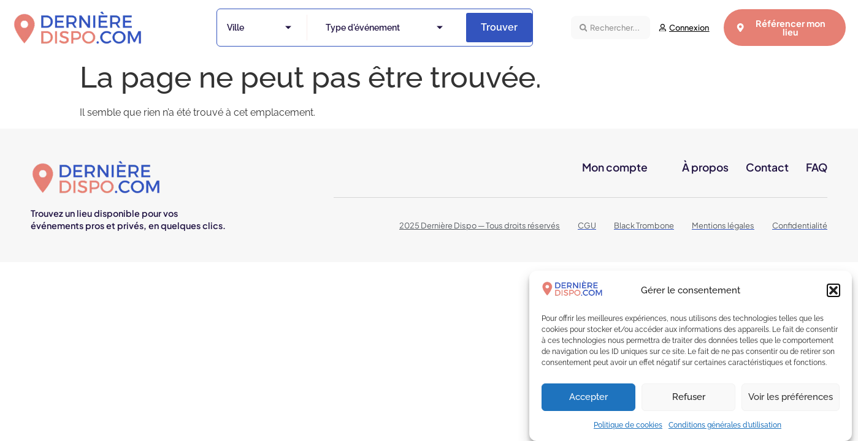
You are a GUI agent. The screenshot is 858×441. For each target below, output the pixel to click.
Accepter (588, 400)
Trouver (499, 27)
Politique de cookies (628, 428)
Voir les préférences (790, 400)
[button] (833, 294)
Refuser (688, 400)
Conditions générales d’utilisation (724, 428)
